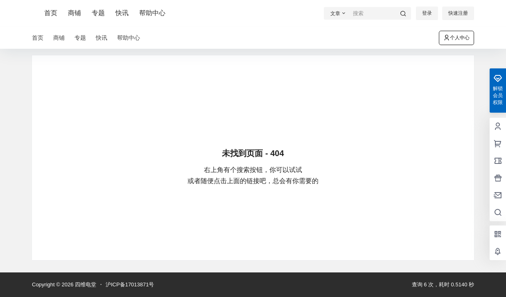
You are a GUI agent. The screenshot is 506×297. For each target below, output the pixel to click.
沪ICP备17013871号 (130, 284)
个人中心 (456, 37)
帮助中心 (152, 12)
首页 (50, 12)
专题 (98, 12)
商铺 (74, 12)
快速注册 (458, 13)
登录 (427, 13)
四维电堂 (84, 284)
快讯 (122, 12)
